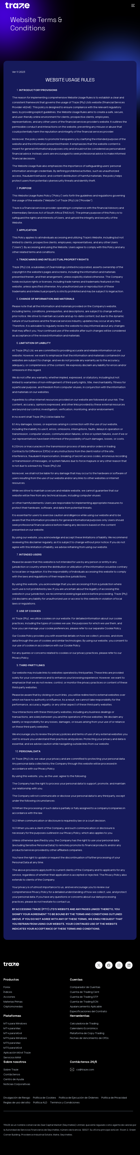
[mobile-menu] (132, 5)
